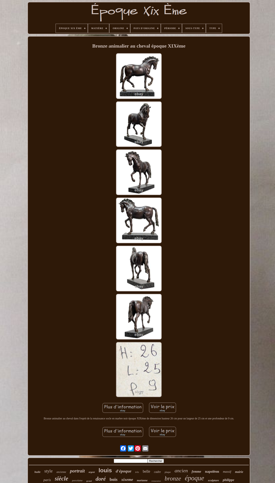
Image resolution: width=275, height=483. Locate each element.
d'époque (123, 471)
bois (113, 479)
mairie (239, 471)
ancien (181, 470)
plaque (168, 472)
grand (89, 481)
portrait (77, 470)
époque (194, 478)
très (137, 472)
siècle (61, 478)
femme (196, 471)
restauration (156, 481)
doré (100, 479)
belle (146, 471)
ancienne (61, 472)
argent (92, 472)
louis (105, 470)
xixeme (127, 479)
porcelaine (77, 480)
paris (47, 480)
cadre (157, 471)
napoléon (212, 471)
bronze (173, 478)
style (48, 471)
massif (227, 471)
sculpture (213, 480)
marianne (142, 480)
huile (38, 471)
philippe (228, 480)
